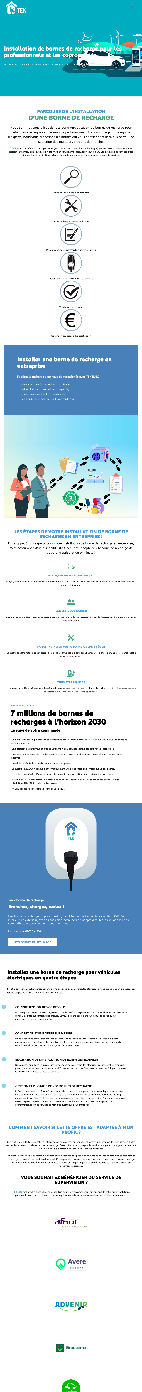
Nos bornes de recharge (32, 942)
